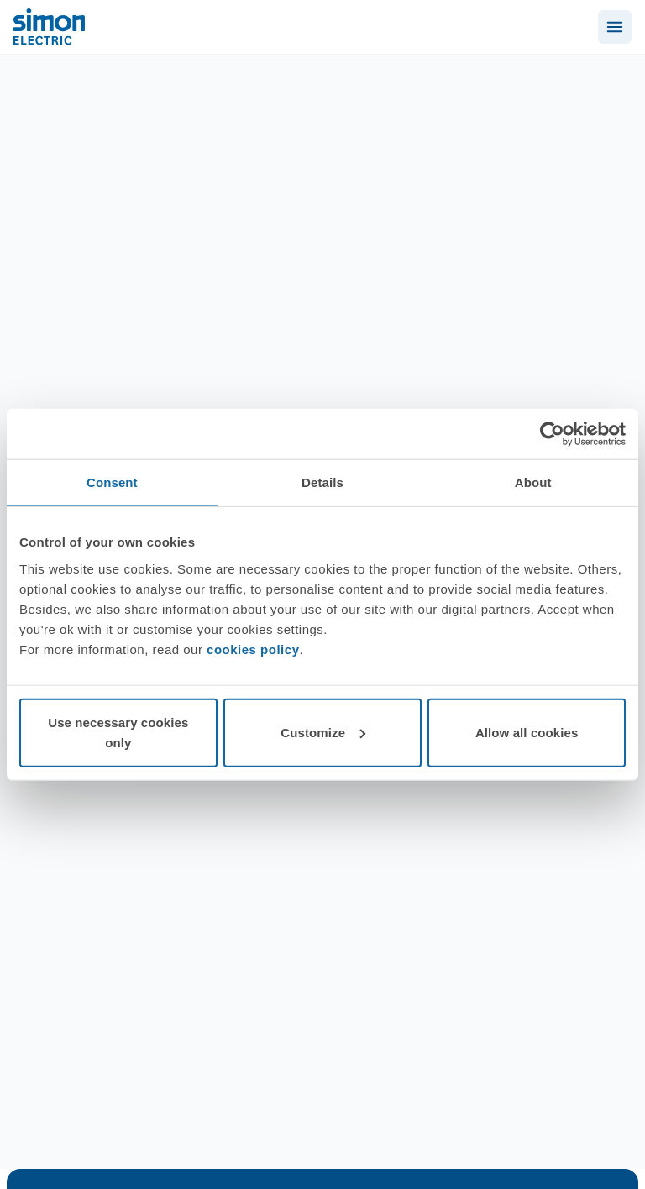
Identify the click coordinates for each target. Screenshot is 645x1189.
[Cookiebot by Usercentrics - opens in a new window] (552, 434)
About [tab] (533, 482)
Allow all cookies (527, 732)
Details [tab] (322, 482)
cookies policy (253, 649)
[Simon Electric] (49, 26)
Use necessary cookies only (118, 732)
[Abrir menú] (615, 27)
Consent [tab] (112, 482)
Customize (323, 732)
